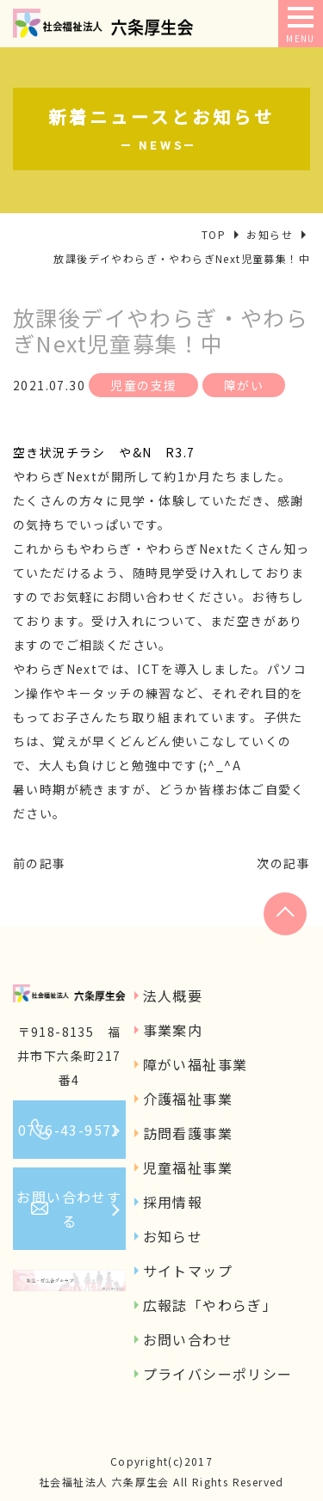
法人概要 (173, 995)
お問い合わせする (68, 1208)
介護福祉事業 (188, 1098)
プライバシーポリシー (218, 1373)
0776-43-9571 (69, 1129)
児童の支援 (143, 385)
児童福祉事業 (188, 1167)
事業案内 (173, 1030)
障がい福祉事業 (195, 1064)
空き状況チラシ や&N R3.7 (104, 452)
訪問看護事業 (188, 1133)
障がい (244, 385)
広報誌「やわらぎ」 (210, 1305)
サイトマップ (188, 1270)
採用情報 (173, 1202)
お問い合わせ (188, 1339)
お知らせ (173, 1236)
